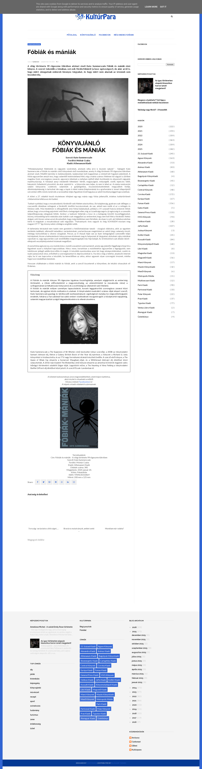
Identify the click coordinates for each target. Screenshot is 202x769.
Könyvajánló (88, 35)
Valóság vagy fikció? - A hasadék (152, 110)
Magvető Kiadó (145, 257)
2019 (134, 709)
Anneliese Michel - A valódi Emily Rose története (51, 627)
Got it (163, 7)
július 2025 (136, 657)
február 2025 (137, 678)
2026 (134, 627)
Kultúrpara (136, 750)
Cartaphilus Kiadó (146, 185)
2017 (134, 718)
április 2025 (137, 669)
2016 (134, 722)
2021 (140, 131)
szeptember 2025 (139, 648)
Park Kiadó (143, 285)
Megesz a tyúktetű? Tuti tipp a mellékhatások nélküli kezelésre (153, 101)
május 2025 (137, 665)
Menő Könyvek (144, 271)
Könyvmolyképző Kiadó (148, 244)
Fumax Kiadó (143, 203)
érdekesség (35, 724)
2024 (140, 144)
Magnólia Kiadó (145, 253)
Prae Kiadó (143, 298)
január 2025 (137, 682)
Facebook (105, 35)
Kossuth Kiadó (144, 239)
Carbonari (36, 62)
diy (31, 670)
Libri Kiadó (143, 248)
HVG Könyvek (144, 217)
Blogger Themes (119, 763)
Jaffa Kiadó (143, 226)
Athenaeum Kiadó (145, 171)
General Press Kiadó (147, 212)
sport (32, 701)
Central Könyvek (145, 189)
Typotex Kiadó (144, 303)
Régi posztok (85, 627)
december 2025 (139, 635)
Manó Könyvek (144, 262)
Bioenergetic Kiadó (146, 180)
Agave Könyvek (145, 158)
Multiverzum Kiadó (146, 280)
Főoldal (72, 35)
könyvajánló (35, 688)
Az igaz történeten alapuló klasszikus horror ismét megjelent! (164, 84)
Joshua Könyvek (145, 230)
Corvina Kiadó (144, 194)
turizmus (34, 715)
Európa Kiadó (144, 198)
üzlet (32, 728)
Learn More (151, 7)
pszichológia (34, 44)
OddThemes (92, 763)
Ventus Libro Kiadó (146, 307)
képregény (35, 683)
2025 (140, 149)
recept (33, 697)
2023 (140, 140)
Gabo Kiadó (143, 208)
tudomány (34, 710)
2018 (134, 713)
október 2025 (138, 644)
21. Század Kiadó (145, 153)
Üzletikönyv (143, 316)
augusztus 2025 (139, 652)
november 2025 (138, 639)
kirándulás (34, 679)
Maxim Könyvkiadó (146, 267)
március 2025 (138, 674)
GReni (134, 746)
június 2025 (137, 661)
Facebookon (84, 381)
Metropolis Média (146, 276)
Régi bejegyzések (124, 35)
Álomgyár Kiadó (145, 312)
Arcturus (135, 738)
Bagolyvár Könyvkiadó (148, 176)
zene (32, 719)
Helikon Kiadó (144, 221)
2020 (140, 126)
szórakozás (35, 706)
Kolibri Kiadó (144, 235)
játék (32, 674)
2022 (140, 135)
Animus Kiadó (144, 167)
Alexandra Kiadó (145, 162)
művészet (34, 692)
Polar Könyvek (144, 294)
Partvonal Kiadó (145, 289)
